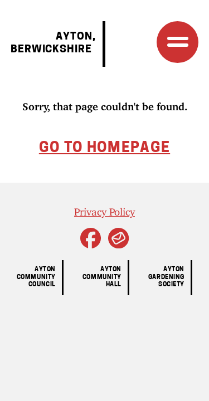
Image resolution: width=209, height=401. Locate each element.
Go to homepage (104, 148)
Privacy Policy (104, 209)
